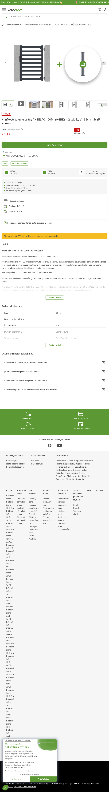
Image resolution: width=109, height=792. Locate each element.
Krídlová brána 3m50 (9, 579)
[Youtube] (59, 443)
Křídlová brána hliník (9, 721)
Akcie (88, 488)
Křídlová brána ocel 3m (9, 629)
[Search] (57, 16)
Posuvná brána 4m (10, 561)
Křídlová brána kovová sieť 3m (9, 535)
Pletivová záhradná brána (21, 518)
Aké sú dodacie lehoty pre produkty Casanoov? (25, 378)
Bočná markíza (32, 535)
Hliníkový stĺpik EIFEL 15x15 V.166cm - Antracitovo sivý (27, 270)
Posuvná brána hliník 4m (10, 669)
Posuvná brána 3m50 (10, 570)
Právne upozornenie (90, 781)
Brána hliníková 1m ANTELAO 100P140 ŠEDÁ (22, 248)
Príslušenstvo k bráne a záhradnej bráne (63, 501)
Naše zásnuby (37, 461)
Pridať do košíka (54, 143)
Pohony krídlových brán (47, 499)
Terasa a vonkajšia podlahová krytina (78, 493)
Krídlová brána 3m (9, 589)
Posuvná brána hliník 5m (10, 647)
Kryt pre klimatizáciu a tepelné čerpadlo (34, 507)
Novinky (99, 488)
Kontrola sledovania (15, 464)
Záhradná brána (21, 490)
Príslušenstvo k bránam (64, 490)
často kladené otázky (15, 461)
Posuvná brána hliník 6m (10, 638)
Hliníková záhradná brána (21, 499)
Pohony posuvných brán (47, 518)
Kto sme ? (35, 458)
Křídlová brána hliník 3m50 (9, 513)
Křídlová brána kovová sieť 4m (9, 600)
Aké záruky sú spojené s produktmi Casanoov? (25, 360)
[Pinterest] (49, 443)
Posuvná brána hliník (10, 552)
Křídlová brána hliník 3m (10, 524)
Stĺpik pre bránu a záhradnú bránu (62, 519)
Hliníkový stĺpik (61, 510)
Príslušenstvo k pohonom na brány (48, 508)
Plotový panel (32, 498)
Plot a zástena (32, 490)
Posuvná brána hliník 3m (10, 690)
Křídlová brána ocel (9, 730)
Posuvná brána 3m (10, 700)
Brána (9, 488)
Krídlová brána (9, 621)
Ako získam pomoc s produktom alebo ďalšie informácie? (30, 387)
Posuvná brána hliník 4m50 (10, 658)
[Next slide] (105, 103)
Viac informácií (55, 295)
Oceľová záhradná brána (21, 508)
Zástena (32, 515)
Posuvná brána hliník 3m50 (10, 680)
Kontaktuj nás (12, 458)
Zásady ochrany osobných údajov (64, 781)
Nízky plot (33, 524)
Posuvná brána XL (10, 544)
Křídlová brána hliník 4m (10, 502)
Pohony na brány (47, 490)
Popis (5, 161)
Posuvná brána (10, 495)
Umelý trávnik (76, 504)
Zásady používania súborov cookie (21, 784)
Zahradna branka (14, 24)
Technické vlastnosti (19, 161)
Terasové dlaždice (77, 510)
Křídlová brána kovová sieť (9, 711)
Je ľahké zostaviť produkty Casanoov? (21, 369)
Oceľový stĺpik (64, 527)
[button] (104, 63)
